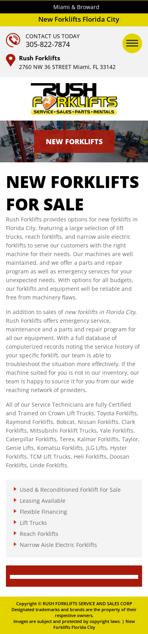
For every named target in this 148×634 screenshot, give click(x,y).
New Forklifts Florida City (94, 624)
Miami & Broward (76, 7)
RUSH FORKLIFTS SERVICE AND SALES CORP (87, 603)
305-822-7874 (48, 44)
